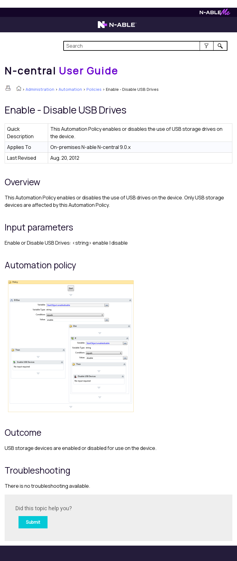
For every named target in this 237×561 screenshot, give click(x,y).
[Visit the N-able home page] (117, 27)
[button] (207, 46)
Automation (70, 89)
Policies (94, 89)
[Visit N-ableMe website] (215, 14)
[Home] (61, 71)
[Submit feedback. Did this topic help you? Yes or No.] (98, 517)
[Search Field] (145, 46)
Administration (40, 89)
